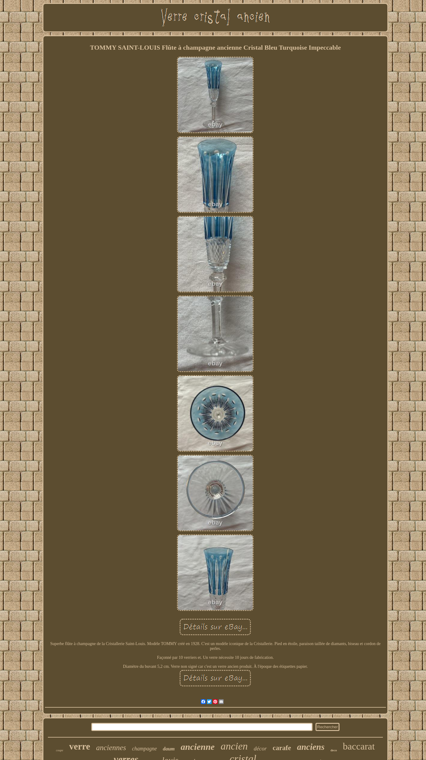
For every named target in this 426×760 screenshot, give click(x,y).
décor (260, 748)
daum (169, 749)
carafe (282, 748)
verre (79, 746)
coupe (59, 750)
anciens (311, 747)
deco (334, 750)
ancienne (198, 747)
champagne (144, 749)
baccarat (359, 746)
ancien (234, 746)
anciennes (111, 748)
